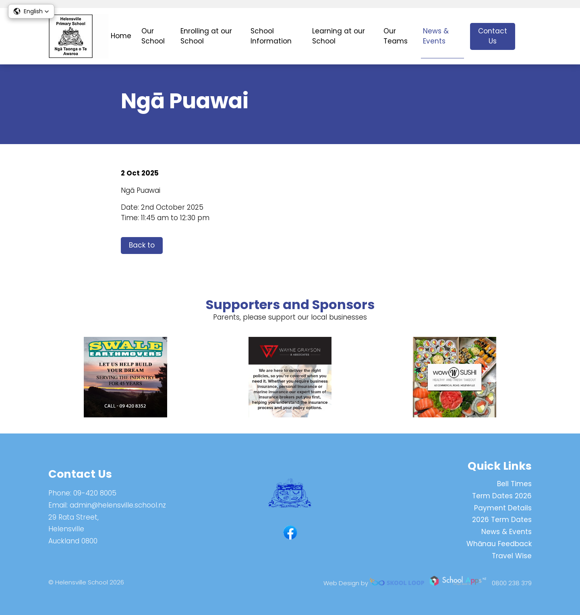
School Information (271, 36)
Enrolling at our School (206, 36)
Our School (153, 36)
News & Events (436, 36)
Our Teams (395, 36)
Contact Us (492, 36)
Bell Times (514, 484)
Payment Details (503, 508)
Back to (142, 245)
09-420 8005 (94, 493)
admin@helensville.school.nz (118, 505)
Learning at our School (338, 36)
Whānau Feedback (499, 544)
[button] (31, 11)
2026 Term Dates (502, 519)
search (527, 36)
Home (121, 36)
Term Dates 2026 (502, 496)
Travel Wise (512, 556)
